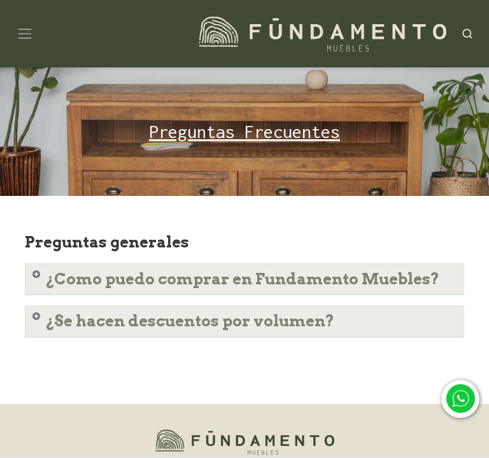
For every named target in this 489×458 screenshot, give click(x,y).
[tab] (244, 279)
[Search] (467, 33)
